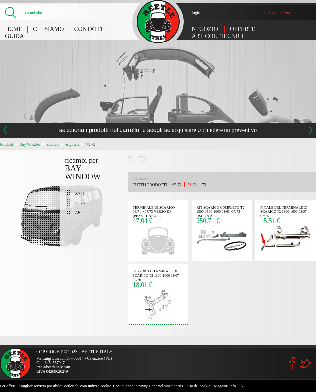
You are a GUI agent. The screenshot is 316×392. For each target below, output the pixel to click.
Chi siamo (48, 29)
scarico (53, 144)
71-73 (90, 144)
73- (77, 212)
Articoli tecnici (218, 36)
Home (13, 29)
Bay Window (29, 144)
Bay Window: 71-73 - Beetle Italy (158, 21)
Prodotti (6, 144)
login (196, 12)
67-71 (80, 193)
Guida (14, 36)
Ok (241, 386)
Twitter (305, 363)
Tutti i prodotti (150, 184)
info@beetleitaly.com (53, 367)
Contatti (88, 29)
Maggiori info (225, 386)
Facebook (292, 363)
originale (72, 144)
